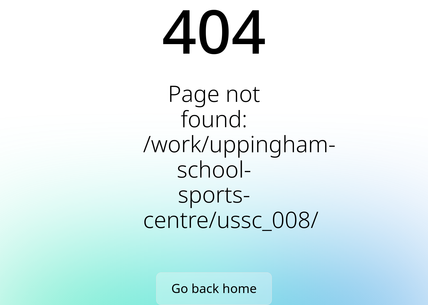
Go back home (214, 288)
